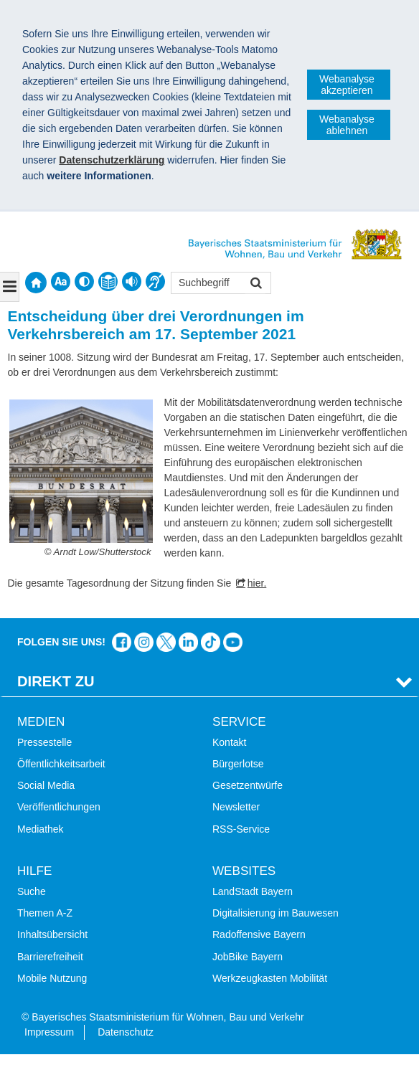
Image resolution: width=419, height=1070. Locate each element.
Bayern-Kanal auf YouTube (233, 642)
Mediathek (40, 829)
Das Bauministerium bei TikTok (210, 642)
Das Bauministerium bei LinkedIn (188, 642)
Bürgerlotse (238, 764)
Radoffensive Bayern (259, 934)
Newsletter (236, 807)
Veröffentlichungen (58, 807)
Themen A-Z (44, 913)
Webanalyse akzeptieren (347, 84)
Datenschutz (126, 1032)
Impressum (49, 1032)
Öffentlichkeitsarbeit (61, 764)
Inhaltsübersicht (52, 934)
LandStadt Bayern (252, 891)
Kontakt (229, 742)
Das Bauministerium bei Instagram (144, 642)
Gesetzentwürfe (247, 785)
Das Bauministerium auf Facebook (121, 642)
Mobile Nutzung (52, 978)
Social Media (46, 785)
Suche (31, 891)
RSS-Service (241, 829)
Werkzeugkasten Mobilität (269, 978)
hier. (257, 583)
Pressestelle (44, 742)
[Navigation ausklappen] (9, 287)
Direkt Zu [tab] (56, 681)
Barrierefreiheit (50, 956)
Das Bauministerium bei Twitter (166, 642)
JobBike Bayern (247, 956)
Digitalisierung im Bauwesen (275, 913)
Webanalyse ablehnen (347, 124)
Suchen (255, 284)
